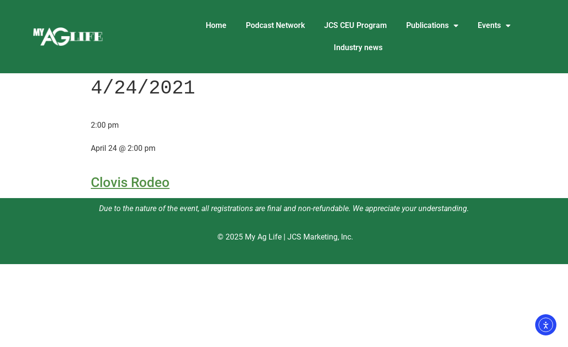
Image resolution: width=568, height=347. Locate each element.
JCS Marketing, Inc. (320, 236)
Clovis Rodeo (130, 182)
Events (494, 25)
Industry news (358, 47)
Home (216, 25)
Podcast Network (275, 25)
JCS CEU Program (355, 25)
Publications (432, 25)
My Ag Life (263, 236)
